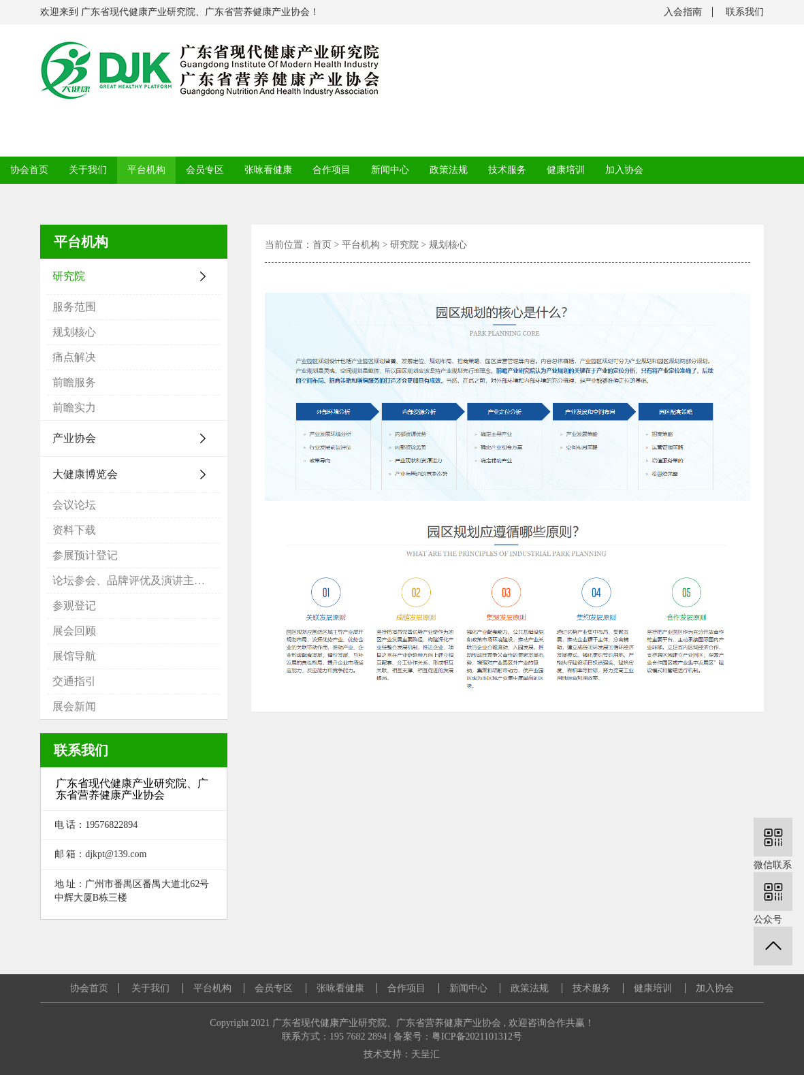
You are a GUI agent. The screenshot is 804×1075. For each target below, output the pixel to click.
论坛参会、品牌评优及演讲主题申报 (136, 580)
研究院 (68, 276)
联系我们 (745, 12)
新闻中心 (390, 170)
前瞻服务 (74, 382)
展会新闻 (74, 706)
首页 (322, 245)
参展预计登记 (85, 555)
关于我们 (88, 170)
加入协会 (624, 170)
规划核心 (74, 332)
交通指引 (74, 681)
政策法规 (449, 170)
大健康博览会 (85, 474)
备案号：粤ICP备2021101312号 (457, 1036)
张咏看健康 (268, 170)
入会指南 (683, 12)
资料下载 (74, 530)
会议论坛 (74, 505)
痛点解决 (74, 357)
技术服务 (507, 170)
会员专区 (205, 170)
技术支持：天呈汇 (402, 1054)
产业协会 (74, 438)
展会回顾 (74, 631)
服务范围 (74, 306)
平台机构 (146, 170)
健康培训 (566, 170)
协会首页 (29, 170)
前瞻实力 (74, 407)
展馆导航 (74, 656)
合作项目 (331, 170)
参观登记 (74, 605)
